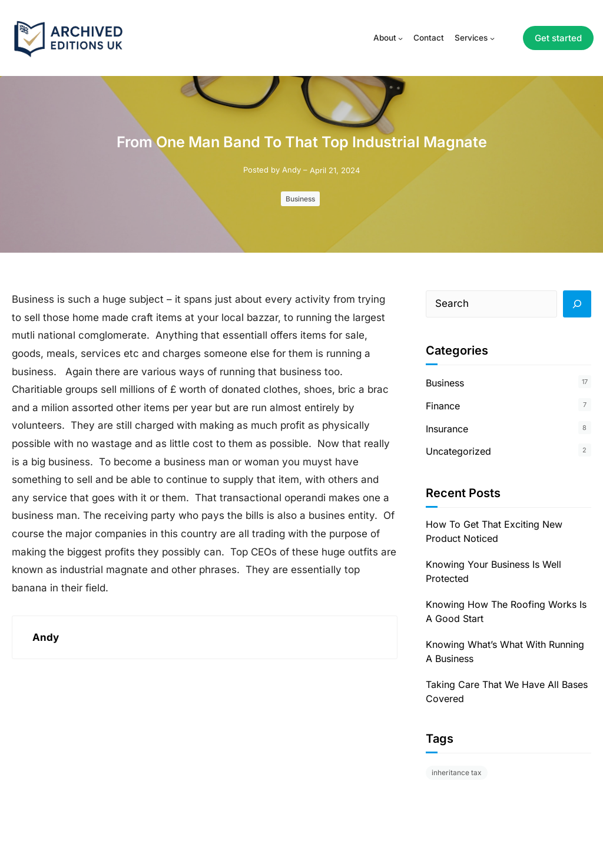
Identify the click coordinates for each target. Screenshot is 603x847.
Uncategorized (458, 451)
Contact (428, 37)
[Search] (577, 303)
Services (471, 37)
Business (300, 198)
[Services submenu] (492, 38)
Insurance (447, 429)
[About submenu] (400, 38)
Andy (291, 169)
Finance (443, 406)
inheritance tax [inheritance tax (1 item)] (457, 772)
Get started (558, 38)
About (384, 37)
